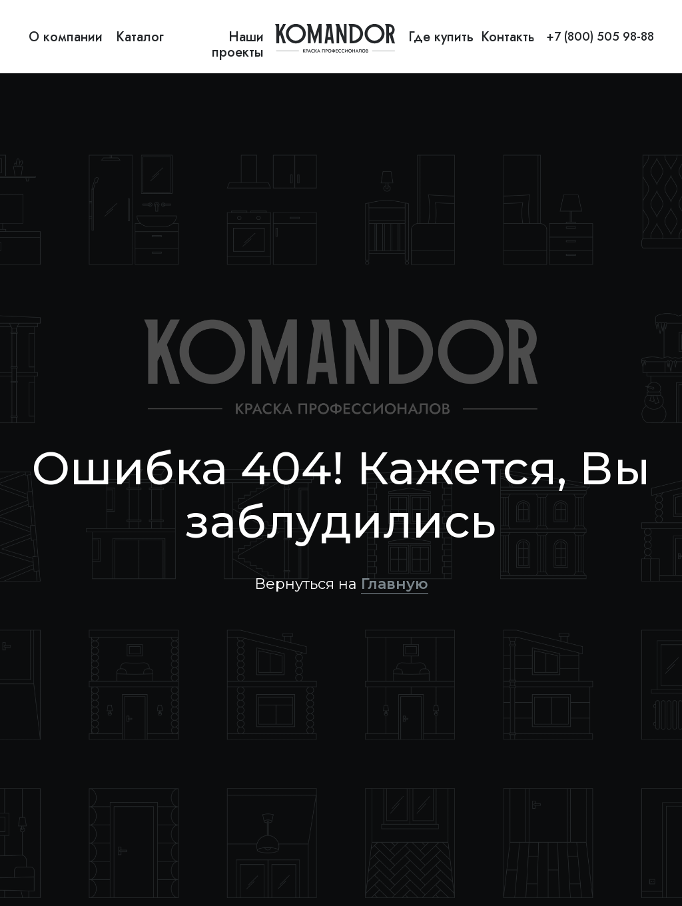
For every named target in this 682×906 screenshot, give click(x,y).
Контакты (509, 37)
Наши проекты (238, 44)
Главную (394, 584)
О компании (66, 37)
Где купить (441, 37)
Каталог (140, 37)
